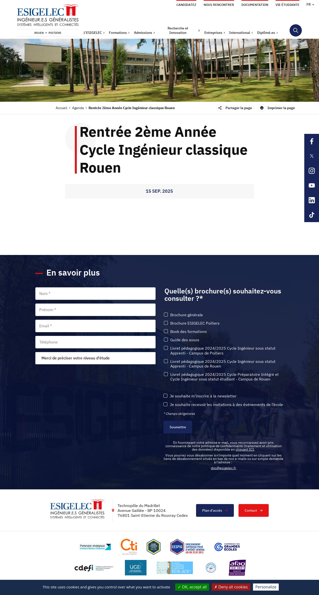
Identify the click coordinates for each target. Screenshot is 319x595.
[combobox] (95, 358)
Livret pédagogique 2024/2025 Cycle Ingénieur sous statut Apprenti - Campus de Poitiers (223, 350)
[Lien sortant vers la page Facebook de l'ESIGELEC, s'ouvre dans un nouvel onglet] (311, 141)
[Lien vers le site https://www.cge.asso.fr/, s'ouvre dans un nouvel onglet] (227, 547)
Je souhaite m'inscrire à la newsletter (203, 396)
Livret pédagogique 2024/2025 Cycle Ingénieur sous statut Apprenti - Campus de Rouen (223, 363)
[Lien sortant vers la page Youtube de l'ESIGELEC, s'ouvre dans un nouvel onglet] (311, 185)
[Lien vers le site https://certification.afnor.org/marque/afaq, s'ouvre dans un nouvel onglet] (237, 568)
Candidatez (186, 5)
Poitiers (55, 33)
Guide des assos (184, 340)
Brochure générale (186, 315)
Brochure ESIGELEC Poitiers (195, 323)
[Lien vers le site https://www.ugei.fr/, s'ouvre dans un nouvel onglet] (135, 567)
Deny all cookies (231, 587)
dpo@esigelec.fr (223, 468)
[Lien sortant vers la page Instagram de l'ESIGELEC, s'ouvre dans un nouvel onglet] (311, 170)
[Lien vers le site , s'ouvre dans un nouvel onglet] (153, 547)
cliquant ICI (245, 449)
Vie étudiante (287, 5)
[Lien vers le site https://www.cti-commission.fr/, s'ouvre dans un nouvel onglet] (129, 547)
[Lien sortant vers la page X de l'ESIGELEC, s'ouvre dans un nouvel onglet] (311, 156)
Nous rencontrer (219, 5)
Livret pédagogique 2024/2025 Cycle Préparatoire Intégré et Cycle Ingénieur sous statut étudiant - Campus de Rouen (224, 376)
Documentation (254, 5)
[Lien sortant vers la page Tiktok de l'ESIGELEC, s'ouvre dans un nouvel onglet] (311, 214)
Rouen (39, 33)
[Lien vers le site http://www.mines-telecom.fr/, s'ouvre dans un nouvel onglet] (95, 547)
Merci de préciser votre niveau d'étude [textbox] (75, 357)
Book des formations (188, 331)
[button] (94, 32)
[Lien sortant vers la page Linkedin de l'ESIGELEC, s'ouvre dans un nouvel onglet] (311, 200)
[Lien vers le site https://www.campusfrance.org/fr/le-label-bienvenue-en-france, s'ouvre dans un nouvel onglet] (211, 568)
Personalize (266, 587)
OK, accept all (192, 587)
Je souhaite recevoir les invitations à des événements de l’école (226, 404)
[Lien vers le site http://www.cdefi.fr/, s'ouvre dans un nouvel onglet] (94, 567)
